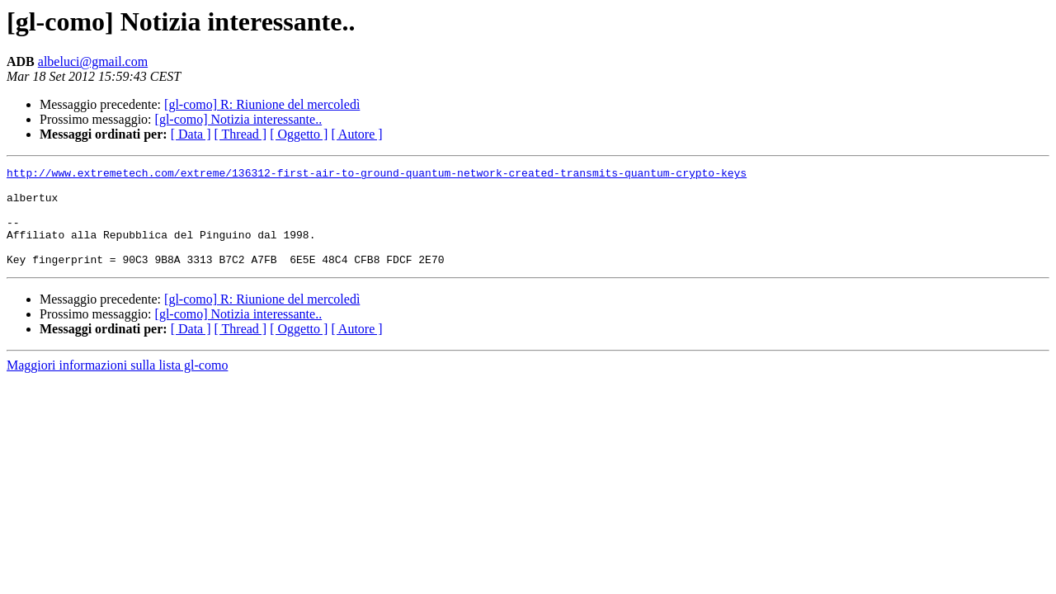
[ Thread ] (240, 134)
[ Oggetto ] (299, 134)
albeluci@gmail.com (93, 61)
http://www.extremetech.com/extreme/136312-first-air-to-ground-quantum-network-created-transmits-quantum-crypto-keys (377, 174)
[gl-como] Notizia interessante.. (239, 119)
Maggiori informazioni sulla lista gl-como (117, 385)
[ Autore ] (356, 134)
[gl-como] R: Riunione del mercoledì (262, 104)
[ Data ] (191, 134)
